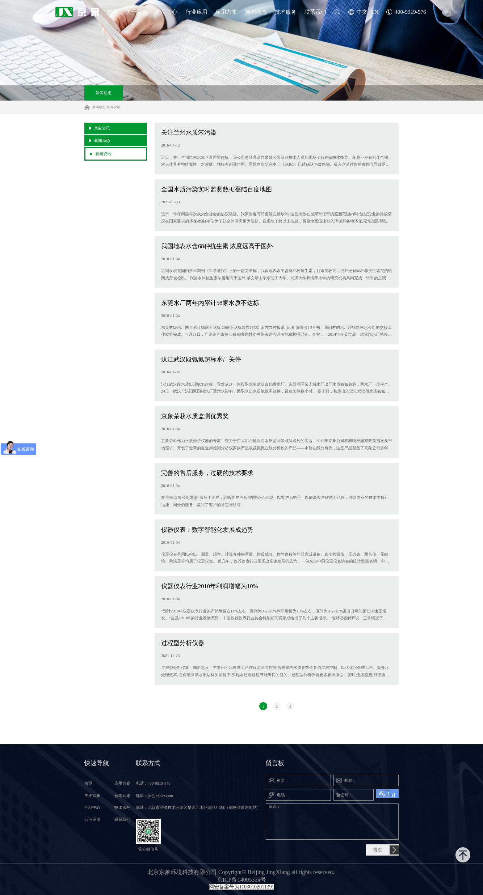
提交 (378, 849)
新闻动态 (104, 92)
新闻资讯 (113, 107)
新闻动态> (99, 107)
